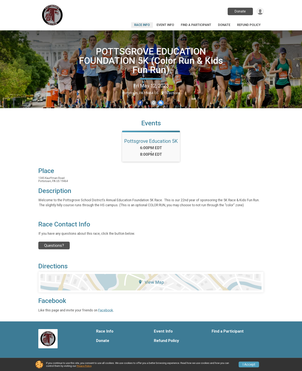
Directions (172, 93)
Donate (240, 11)
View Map (151, 282)
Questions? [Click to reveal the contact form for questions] (54, 245)
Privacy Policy (84, 365)
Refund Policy (249, 25)
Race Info (142, 25)
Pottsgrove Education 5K (151, 141)
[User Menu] (260, 11)
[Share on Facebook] (140, 103)
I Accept (248, 364)
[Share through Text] (161, 103)
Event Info (165, 25)
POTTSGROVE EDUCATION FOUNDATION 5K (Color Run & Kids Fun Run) (151, 60)
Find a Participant (196, 25)
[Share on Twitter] (147, 103)
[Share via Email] (153, 103)
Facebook (105, 310)
